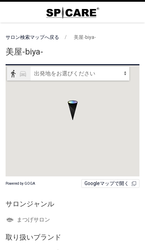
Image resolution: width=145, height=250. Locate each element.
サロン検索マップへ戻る (32, 37)
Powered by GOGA (20, 183)
